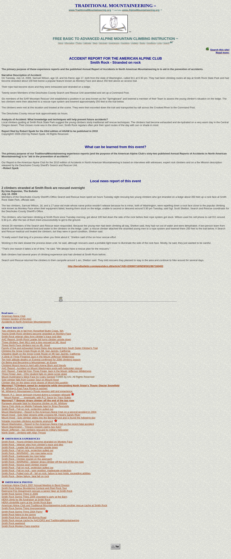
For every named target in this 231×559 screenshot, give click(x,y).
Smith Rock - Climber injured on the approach (27, 459)
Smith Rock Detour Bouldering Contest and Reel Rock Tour (34, 488)
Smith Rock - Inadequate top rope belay (23, 456)
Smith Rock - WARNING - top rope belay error (27, 453)
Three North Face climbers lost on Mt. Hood (26, 345)
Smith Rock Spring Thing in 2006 (20, 493)
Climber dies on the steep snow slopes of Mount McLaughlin (35, 382)
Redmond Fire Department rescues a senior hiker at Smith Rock (37, 491)
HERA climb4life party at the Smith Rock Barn (27, 502)
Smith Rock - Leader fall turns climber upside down (30, 447)
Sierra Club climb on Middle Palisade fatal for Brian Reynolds (35, 406)
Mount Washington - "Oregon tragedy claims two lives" (32, 426)
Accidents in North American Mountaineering (26, 321)
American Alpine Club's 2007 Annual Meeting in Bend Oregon (35, 485)
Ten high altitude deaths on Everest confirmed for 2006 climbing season (41, 359)
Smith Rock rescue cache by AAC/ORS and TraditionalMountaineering (40, 520)
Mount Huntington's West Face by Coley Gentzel (28, 376)
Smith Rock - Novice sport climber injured (24, 464)
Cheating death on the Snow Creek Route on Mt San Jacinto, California (41, 353)
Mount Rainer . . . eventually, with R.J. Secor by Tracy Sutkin (37, 397)
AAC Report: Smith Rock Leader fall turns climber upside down (36, 339)
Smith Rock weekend (13, 523)
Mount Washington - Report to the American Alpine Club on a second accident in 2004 (49, 412)
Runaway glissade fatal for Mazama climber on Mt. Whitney (34, 403)
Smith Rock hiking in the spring (19, 514)
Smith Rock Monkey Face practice (20, 526)
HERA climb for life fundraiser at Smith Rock (26, 499)
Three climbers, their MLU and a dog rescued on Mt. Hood (34, 342)
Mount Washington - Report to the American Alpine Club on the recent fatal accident (48, 424)
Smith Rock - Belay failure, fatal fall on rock (25, 476)
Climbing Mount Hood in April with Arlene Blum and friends (34, 365)
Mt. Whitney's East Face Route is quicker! (25, 388)
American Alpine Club (13, 316)
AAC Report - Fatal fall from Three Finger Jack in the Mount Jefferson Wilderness (46, 371)
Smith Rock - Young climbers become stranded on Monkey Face (37, 441)
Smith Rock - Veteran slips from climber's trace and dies (32, 444)
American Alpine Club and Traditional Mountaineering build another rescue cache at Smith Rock (54, 505)
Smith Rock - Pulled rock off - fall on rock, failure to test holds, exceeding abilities (46, 473)
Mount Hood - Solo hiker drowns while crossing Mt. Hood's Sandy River (41, 414)
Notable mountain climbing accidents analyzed (27, 421)
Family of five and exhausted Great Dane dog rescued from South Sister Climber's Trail (50, 348)
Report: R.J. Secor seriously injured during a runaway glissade (36, 394)
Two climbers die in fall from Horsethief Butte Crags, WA (33, 330)
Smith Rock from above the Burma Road (24, 517)
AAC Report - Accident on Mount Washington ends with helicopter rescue (42, 368)
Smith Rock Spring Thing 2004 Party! (22, 511)
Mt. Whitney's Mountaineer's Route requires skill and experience (37, 391)
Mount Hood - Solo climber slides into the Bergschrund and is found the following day (48, 417)
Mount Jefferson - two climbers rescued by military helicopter (35, 429)
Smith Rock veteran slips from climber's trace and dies (31, 336)
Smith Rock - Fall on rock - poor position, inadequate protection (36, 470)
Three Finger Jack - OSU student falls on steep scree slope (34, 374)
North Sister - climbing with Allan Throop (24, 432)
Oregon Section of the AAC (16, 318)
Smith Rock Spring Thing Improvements (24, 508)
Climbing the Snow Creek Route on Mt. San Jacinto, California (36, 351)
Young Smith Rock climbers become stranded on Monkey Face (36, 333)
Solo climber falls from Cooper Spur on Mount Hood (30, 379)
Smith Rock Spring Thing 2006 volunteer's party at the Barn (34, 496)
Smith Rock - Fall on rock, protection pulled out (27, 409)
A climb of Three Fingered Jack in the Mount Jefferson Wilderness (38, 356)
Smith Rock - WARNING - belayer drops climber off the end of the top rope (43, 461)
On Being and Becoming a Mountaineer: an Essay (29, 362)
